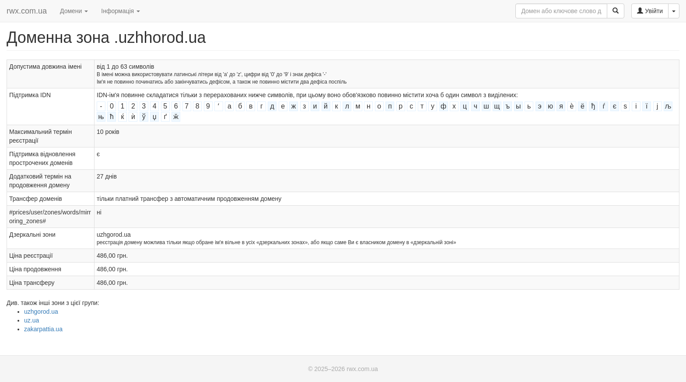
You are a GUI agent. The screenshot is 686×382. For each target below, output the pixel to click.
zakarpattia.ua (43, 329)
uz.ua (31, 320)
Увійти (650, 10)
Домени (74, 10)
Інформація (120, 10)
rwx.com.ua (27, 11)
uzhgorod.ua (41, 311)
